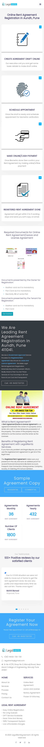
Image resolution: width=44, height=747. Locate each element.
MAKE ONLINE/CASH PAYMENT (22, 155)
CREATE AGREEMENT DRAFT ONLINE (22, 58)
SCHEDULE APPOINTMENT (22, 109)
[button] (16, 609)
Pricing (4, 694)
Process (4, 690)
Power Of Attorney (31, 696)
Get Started (7, 314)
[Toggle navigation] (40, 4)
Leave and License (31, 689)
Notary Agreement (31, 693)
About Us (5, 682)
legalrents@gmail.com (13, 660)
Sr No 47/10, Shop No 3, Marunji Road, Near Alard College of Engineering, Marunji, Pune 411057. (21, 667)
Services (5, 686)
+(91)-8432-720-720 (11, 657)
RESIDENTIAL (12, 490)
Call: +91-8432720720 (14, 383)
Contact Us (6, 697)
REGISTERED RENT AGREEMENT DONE (22, 209)
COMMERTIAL (31, 490)
